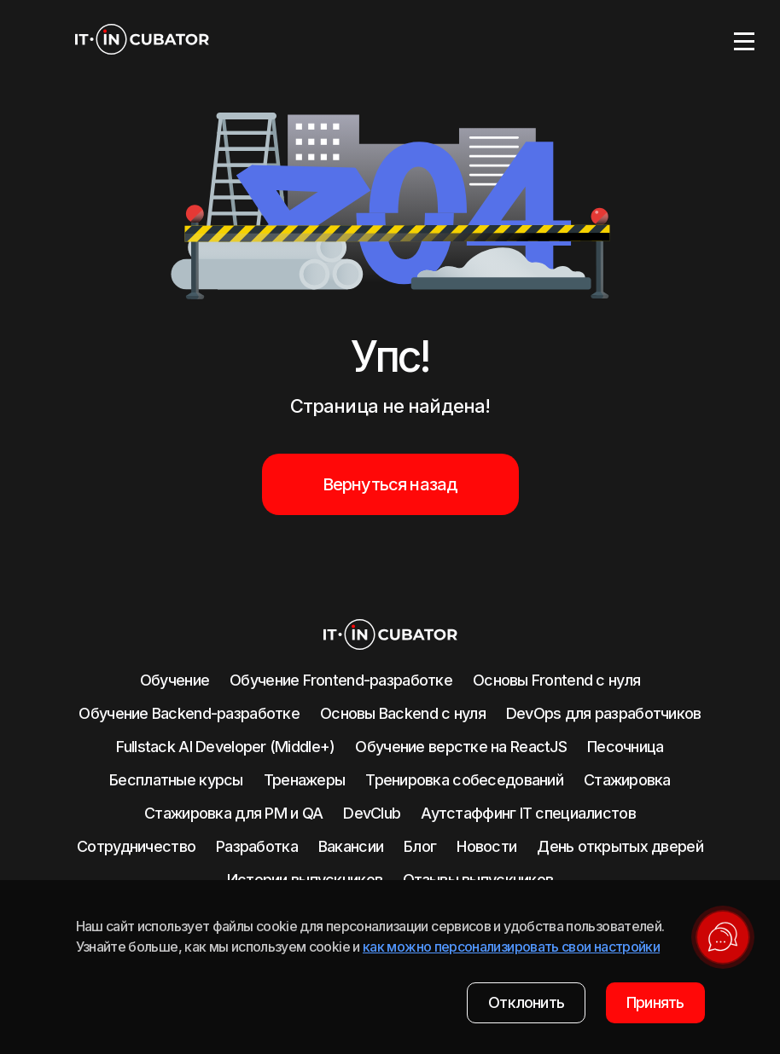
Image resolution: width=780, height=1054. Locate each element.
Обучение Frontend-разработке (341, 680)
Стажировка (627, 780)
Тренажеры (305, 780)
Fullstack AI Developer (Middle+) (225, 747)
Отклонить (526, 1002)
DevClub (371, 813)
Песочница (625, 747)
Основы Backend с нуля (403, 713)
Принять (655, 1002)
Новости (486, 846)
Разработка (257, 846)
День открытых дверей (620, 846)
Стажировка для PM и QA (233, 813)
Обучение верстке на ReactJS (461, 747)
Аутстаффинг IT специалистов (528, 813)
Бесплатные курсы (175, 780)
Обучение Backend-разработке (189, 713)
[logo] (142, 41)
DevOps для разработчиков (603, 713)
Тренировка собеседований (464, 780)
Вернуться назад (390, 484)
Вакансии (350, 846)
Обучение (174, 680)
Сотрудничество (136, 846)
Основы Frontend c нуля (556, 680)
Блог (420, 846)
